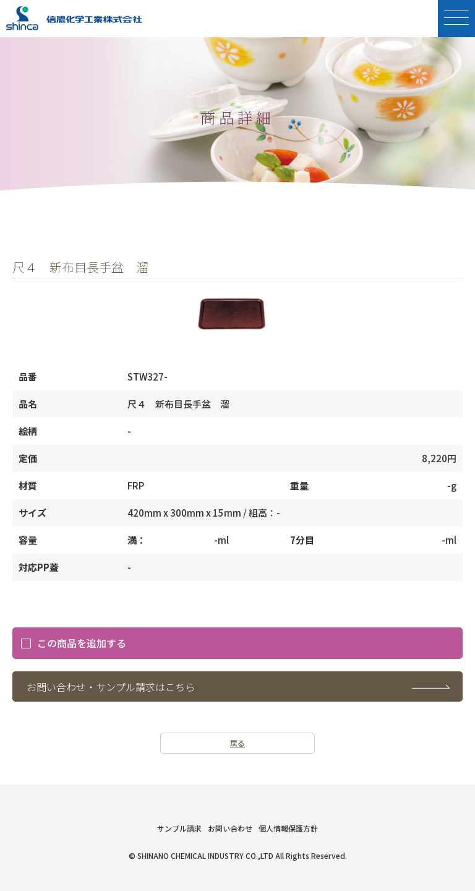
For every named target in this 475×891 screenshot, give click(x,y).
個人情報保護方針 (288, 828)
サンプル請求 (179, 828)
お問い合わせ (230, 828)
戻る (237, 743)
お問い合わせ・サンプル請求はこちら (111, 686)
